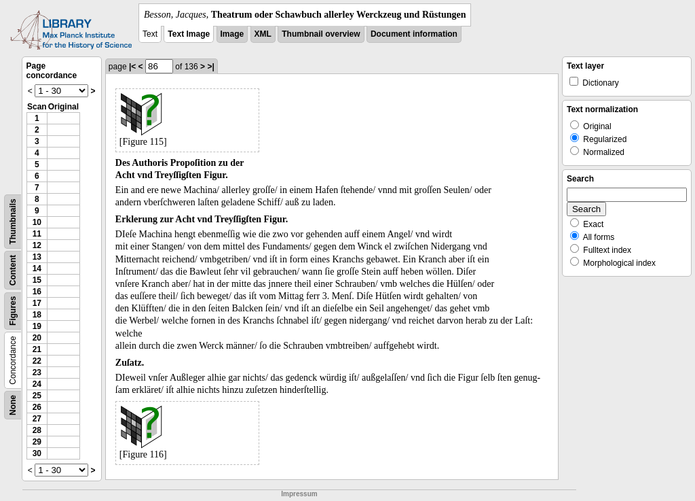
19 (37, 326)
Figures (13, 311)
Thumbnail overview (321, 34)
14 (37, 268)
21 (37, 349)
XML (263, 34)
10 (37, 222)
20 (37, 338)
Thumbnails (13, 221)
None (13, 405)
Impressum (299, 494)
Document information (414, 34)
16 (37, 291)
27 (37, 419)
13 (37, 257)
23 (37, 372)
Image (232, 34)
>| (210, 66)
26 (37, 407)
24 (37, 384)
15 (37, 280)
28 (37, 430)
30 (37, 453)
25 (37, 395)
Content (13, 270)
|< (132, 66)
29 (37, 442)
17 (37, 303)
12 (37, 245)
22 (37, 361)
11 (37, 234)
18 (37, 314)
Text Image (189, 34)
